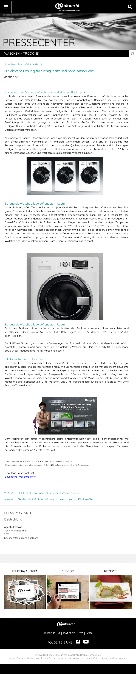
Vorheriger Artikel (16, 64)
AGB (89, 633)
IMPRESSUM (52, 633)
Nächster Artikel (32, 64)
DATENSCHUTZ (73, 633)
